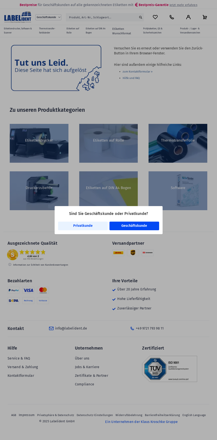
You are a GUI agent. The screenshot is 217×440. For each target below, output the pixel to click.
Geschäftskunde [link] (134, 226)
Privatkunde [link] (83, 226)
